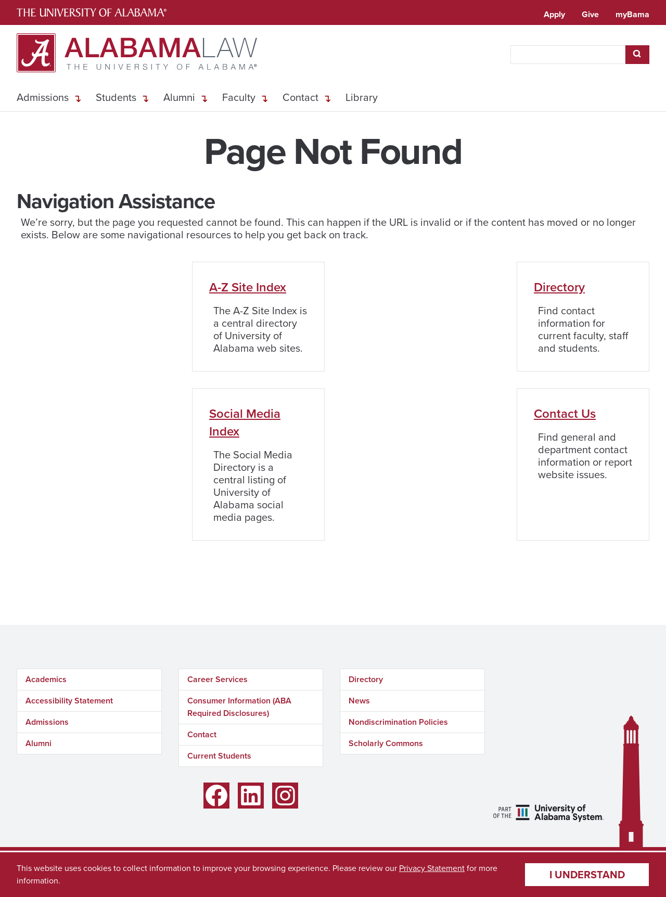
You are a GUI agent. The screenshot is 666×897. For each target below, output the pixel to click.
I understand (587, 874)
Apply (554, 14)
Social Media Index (244, 422)
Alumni (179, 97)
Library (361, 97)
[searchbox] (567, 54)
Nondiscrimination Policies (398, 722)
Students (116, 97)
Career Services (217, 679)
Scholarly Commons (386, 743)
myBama (632, 14)
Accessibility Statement (69, 701)
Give (590, 14)
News (359, 701)
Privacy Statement (432, 868)
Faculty (238, 97)
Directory (559, 287)
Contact (300, 97)
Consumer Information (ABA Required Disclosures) (239, 707)
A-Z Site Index (247, 287)
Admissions (43, 97)
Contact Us (565, 413)
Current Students (219, 756)
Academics (46, 679)
